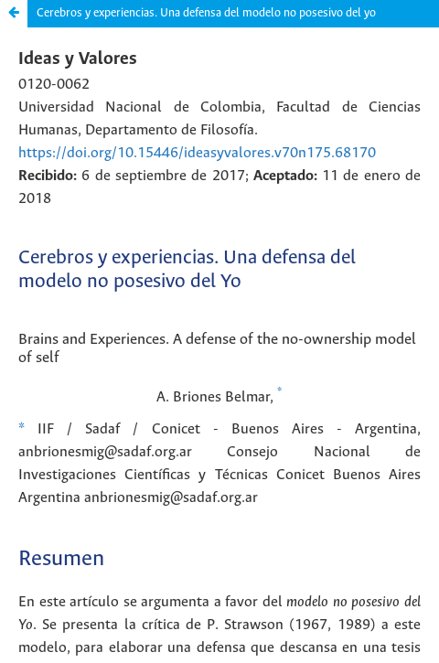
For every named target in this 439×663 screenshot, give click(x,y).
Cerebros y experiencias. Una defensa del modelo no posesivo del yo (206, 13)
